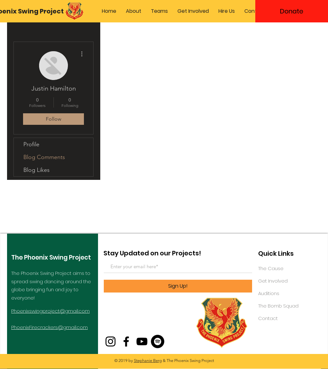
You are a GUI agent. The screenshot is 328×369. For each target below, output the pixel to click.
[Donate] (291, 11)
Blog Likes (36, 169)
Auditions (268, 293)
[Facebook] (126, 341)
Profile (31, 144)
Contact (268, 318)
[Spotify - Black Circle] (157, 341)
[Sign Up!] (178, 286)
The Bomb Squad (278, 305)
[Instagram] (110, 341)
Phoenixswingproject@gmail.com (50, 311)
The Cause (270, 268)
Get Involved (273, 280)
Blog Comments (44, 157)
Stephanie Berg (148, 360)
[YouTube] (142, 341)
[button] (133, 11)
